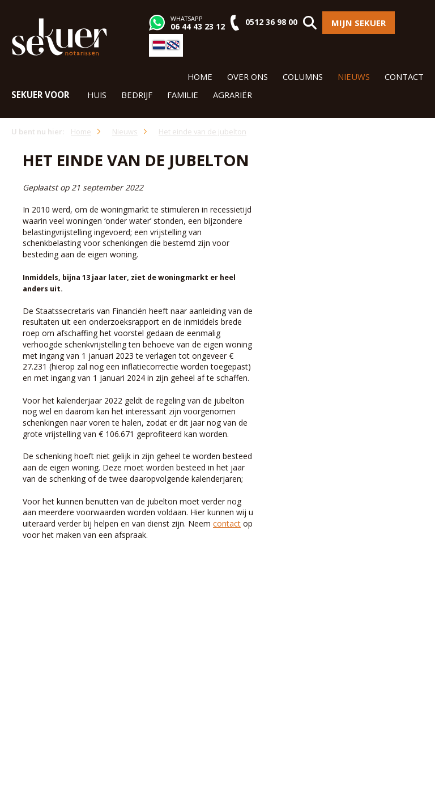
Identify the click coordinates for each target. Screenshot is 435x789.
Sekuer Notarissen (59, 37)
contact (227, 523)
